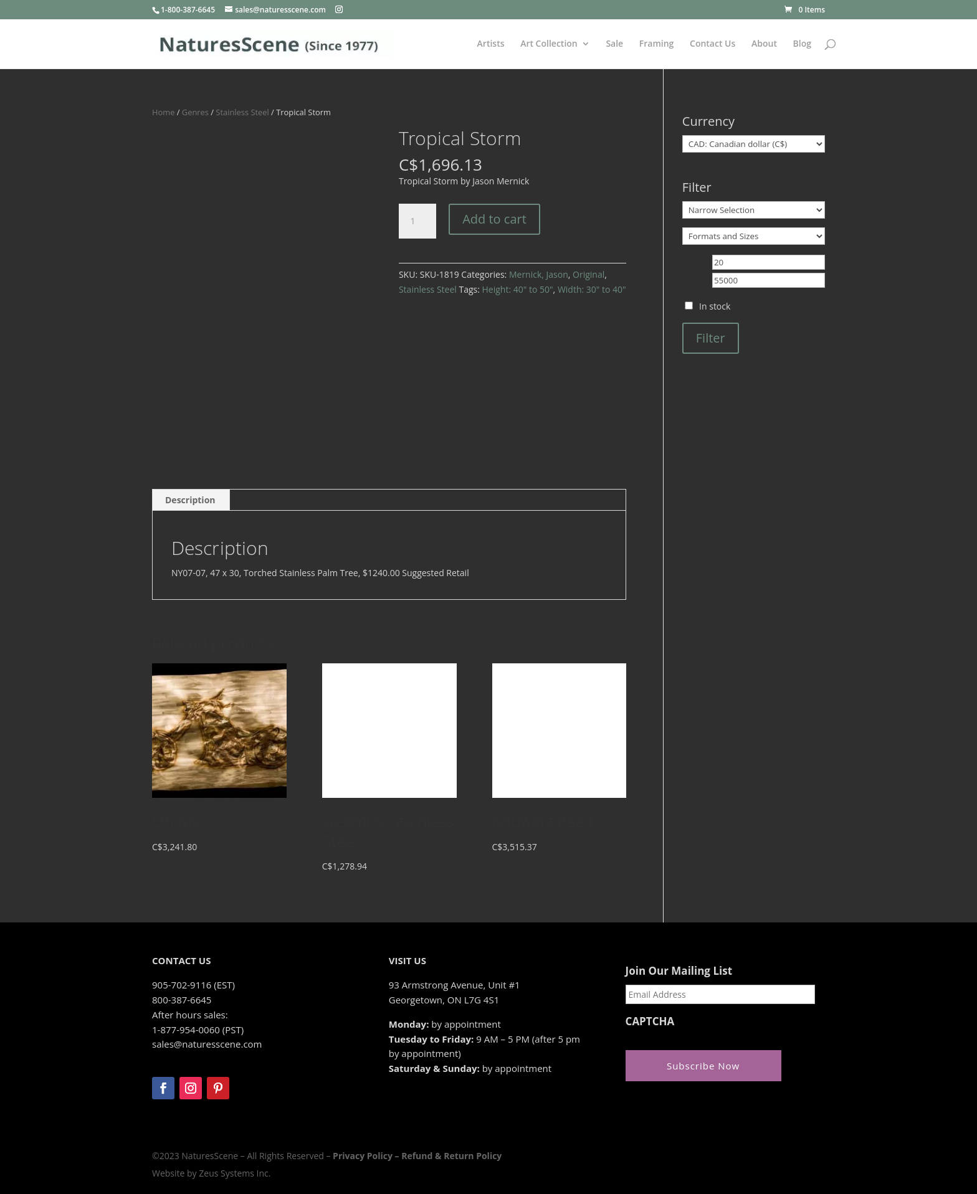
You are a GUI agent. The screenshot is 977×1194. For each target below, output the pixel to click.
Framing (656, 44)
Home (163, 112)
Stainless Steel (242, 112)
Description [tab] (190, 500)
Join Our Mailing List (679, 971)
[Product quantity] (417, 221)
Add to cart (494, 219)
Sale (614, 44)
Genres (195, 112)
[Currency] (753, 144)
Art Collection (549, 44)
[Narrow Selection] (753, 210)
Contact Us (712, 44)
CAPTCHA (650, 1021)
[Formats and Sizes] (753, 236)
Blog (802, 44)
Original (588, 274)
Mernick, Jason (538, 274)
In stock (714, 306)
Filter (710, 337)
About (764, 44)
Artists (491, 44)
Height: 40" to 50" (517, 289)
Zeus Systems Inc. (234, 1173)
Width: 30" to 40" (592, 289)
